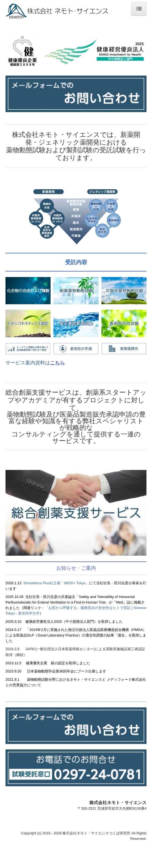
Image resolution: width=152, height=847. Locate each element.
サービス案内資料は (35, 363)
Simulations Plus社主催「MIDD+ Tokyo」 (56, 583)
